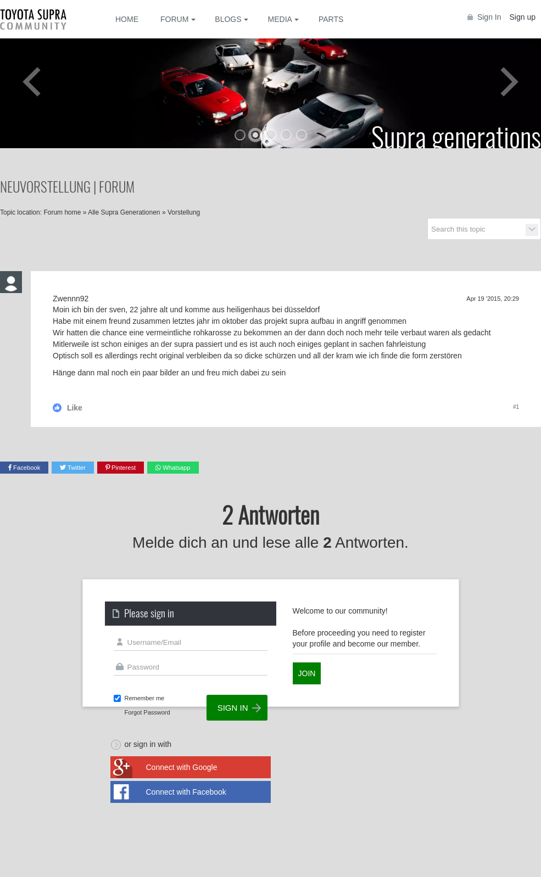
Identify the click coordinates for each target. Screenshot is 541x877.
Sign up (523, 17)
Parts (331, 19)
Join (307, 673)
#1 (516, 407)
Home (126, 19)
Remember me (145, 698)
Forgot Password (147, 712)
